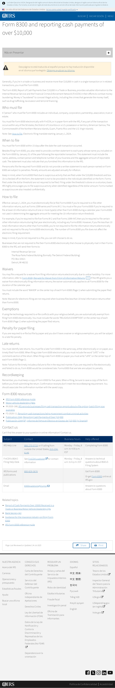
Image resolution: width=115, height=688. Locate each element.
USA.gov (98, 597)
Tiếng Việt (75, 597)
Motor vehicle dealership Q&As (20, 402)
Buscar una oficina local (11, 602)
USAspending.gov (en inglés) (101, 604)
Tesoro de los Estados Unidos (101, 572)
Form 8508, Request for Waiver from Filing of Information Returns (56, 278)
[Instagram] (98, 673)
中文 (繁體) (75, 579)
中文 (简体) (75, 573)
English (73, 609)
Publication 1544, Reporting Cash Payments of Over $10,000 (34, 417)
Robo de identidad (56, 587)
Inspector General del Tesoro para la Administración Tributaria (101, 586)
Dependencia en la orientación (34, 654)
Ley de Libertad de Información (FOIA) (34, 614)
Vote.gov (98, 612)
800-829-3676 (31, 471)
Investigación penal (56, 605)
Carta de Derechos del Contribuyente (34, 572)
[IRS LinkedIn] (104, 673)
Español (74, 567)
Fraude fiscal (53, 599)
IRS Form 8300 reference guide (20, 399)
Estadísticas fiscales (11, 588)
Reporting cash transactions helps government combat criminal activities (53, 413)
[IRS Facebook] (87, 673)
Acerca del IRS (9, 567)
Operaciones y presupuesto (9, 581)
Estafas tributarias (56, 593)
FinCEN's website (37, 459)
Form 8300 (97, 476)
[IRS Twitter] (93, 673)
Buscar (82, 16)
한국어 (73, 585)
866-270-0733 (31, 445)
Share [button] (83, 545)
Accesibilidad (106, 684)
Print (101, 545)
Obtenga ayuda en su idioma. (61, 70)
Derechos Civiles (33, 606)
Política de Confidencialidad (83, 684)
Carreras (6, 573)
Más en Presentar (57, 53)
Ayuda (5, 594)
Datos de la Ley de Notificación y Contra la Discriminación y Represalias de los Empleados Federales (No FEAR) (34, 635)
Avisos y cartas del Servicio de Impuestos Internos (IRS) (56, 576)
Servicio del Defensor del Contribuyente (32, 584)
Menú (111, 16)
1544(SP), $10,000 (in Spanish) (47, 420)
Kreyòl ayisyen (77, 603)
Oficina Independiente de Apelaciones (33, 597)
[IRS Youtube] (110, 673)
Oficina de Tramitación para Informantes (55, 615)
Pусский (74, 591)
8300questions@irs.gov (37, 486)
